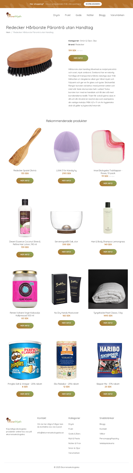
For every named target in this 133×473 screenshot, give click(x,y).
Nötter (90, 15)
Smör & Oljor (86, 42)
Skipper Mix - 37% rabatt (108, 385)
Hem (8, 33)
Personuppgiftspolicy (109, 440)
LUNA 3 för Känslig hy (66, 171)
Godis (79, 15)
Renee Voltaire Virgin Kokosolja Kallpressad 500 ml (25, 315)
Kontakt (103, 430)
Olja (95, 42)
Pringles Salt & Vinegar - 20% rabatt (25, 385)
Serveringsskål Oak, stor (66, 243)
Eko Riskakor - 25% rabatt (66, 385)
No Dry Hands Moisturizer (66, 314)
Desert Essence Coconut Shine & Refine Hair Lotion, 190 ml (25, 244)
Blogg (102, 15)
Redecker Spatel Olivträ (25, 171)
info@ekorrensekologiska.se (50, 434)
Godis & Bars (74, 435)
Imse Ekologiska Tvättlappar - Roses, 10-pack (108, 173)
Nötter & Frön (74, 444)
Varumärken (117, 15)
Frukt (68, 15)
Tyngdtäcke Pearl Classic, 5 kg (108, 314)
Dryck (56, 15)
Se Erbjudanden (93, 4)
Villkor (102, 435)
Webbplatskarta (107, 444)
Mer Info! (78, 59)
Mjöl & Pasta (74, 440)
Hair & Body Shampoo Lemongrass (108, 243)
